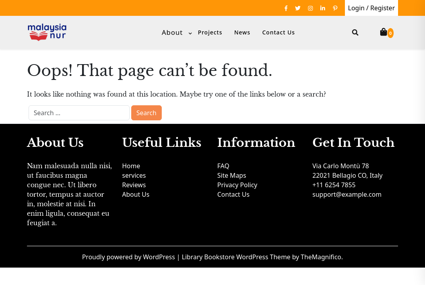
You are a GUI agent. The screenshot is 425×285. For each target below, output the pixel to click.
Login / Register (371, 8)
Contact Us (278, 32)
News (242, 32)
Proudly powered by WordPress (129, 257)
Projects (210, 32)
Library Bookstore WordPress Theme (237, 257)
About (172, 32)
